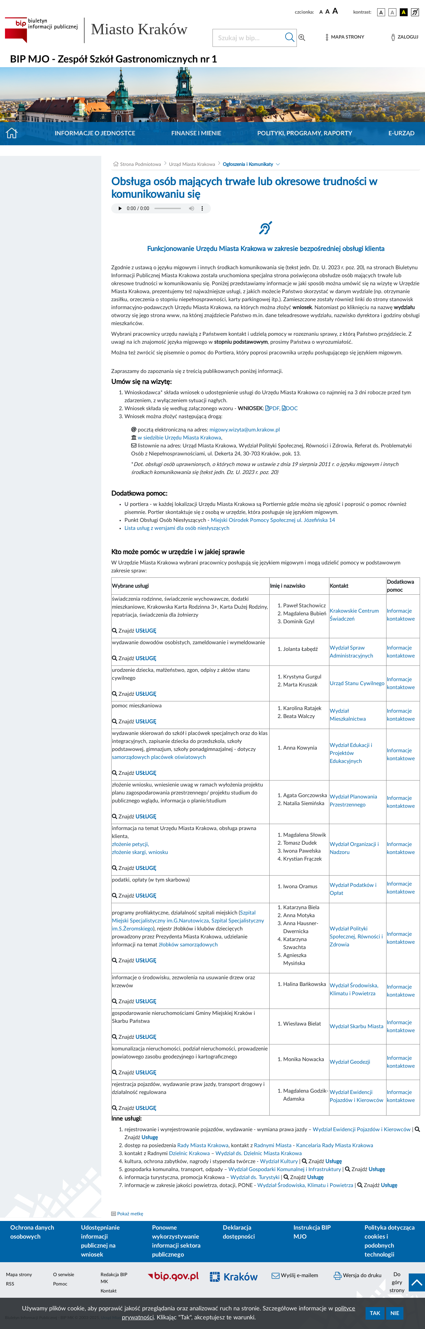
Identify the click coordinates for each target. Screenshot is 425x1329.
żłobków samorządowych (188, 944)
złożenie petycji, (130, 844)
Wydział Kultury (279, 1161)
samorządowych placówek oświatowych (159, 757)
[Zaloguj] (404, 37)
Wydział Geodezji (350, 1062)
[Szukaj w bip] (290, 38)
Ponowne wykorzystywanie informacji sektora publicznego (176, 1241)
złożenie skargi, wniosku (140, 852)
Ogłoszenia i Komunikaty (248, 164)
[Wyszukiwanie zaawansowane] (301, 38)
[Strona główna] (14, 134)
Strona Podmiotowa (140, 164)
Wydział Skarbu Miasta (356, 1026)
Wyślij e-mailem (295, 1276)
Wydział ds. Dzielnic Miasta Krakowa (258, 1153)
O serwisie (63, 1274)
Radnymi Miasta (273, 1145)
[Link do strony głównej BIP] (104, 30)
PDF (272, 408)
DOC (290, 408)
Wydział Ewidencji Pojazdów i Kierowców (362, 1129)
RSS (10, 1284)
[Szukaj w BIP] (248, 38)
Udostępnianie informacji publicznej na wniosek (100, 1241)
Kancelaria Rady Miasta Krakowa (334, 1145)
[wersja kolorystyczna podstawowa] (381, 12)
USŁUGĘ (145, 896)
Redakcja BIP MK (114, 1278)
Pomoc (60, 1284)
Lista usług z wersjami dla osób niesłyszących (177, 528)
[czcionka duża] (342, 11)
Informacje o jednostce (95, 134)
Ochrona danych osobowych (32, 1232)
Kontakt (109, 1291)
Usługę (389, 1185)
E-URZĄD (401, 134)
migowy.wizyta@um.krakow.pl (245, 429)
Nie (394, 1313)
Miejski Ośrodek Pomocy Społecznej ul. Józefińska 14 (273, 520)
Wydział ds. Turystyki (255, 1177)
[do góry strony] (405, 1282)
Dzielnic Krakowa (189, 1153)
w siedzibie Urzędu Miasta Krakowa (179, 437)
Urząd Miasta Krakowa (192, 164)
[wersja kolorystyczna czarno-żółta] (404, 12)
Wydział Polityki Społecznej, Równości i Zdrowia (356, 936)
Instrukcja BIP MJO (312, 1232)
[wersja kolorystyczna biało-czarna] (392, 12)
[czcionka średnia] (327, 12)
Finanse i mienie (196, 134)
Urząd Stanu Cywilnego (357, 683)
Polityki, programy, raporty (304, 134)
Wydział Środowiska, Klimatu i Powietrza (305, 1185)
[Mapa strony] (345, 37)
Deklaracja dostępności (239, 1232)
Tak (375, 1313)
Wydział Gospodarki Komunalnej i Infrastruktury (284, 1169)
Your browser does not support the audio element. (161, 208)
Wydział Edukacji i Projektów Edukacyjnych (351, 753)
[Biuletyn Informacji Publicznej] (173, 1280)
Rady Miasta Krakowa (202, 1145)
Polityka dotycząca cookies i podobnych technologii (390, 1241)
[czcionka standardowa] (321, 12)
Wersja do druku (358, 1276)
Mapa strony (19, 1274)
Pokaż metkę (130, 1214)
